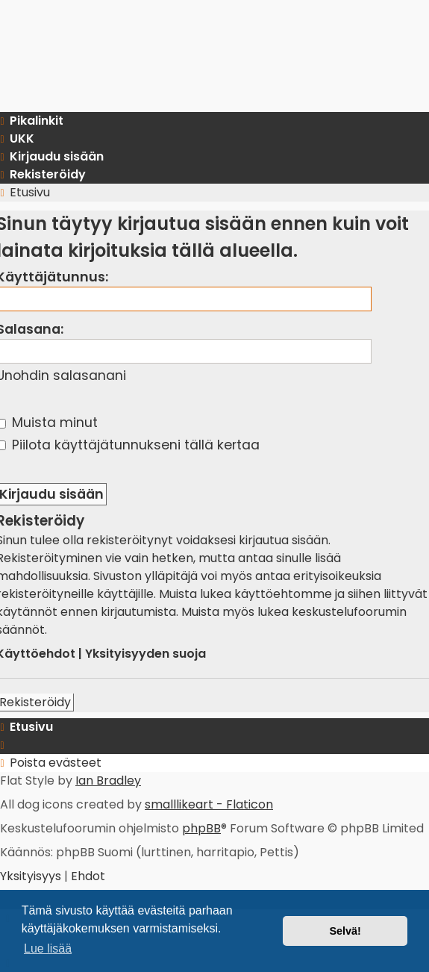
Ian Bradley (108, 780)
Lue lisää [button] (48, 948)
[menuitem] (32, 876)
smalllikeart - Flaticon (209, 804)
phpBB (201, 828)
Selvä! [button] (344, 931)
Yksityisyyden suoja (145, 653)
